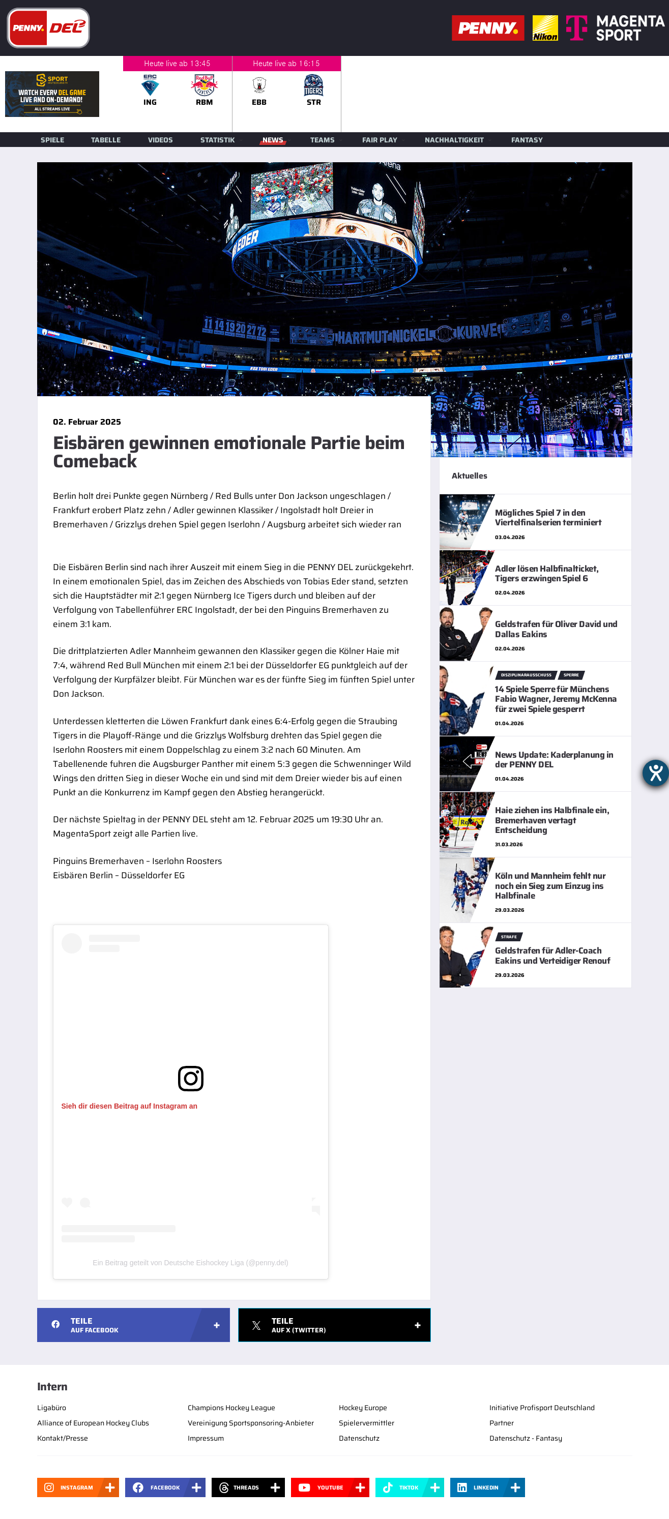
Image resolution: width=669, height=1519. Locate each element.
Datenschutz (359, 1438)
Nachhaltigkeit (454, 139)
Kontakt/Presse (62, 1438)
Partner (501, 1422)
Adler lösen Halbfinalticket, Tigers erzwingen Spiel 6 (547, 573)
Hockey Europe (363, 1407)
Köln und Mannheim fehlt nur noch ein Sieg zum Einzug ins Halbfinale (550, 885)
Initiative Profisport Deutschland (542, 1407)
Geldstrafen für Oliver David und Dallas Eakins (556, 628)
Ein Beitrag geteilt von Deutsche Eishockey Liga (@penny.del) (190, 1263)
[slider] (396, 94)
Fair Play (379, 139)
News (273, 139)
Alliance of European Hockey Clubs (93, 1422)
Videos (160, 139)
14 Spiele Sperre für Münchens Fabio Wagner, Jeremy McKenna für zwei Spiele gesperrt (556, 699)
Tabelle (106, 139)
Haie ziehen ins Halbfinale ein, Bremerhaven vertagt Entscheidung (552, 820)
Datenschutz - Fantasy (525, 1438)
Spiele (52, 139)
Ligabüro (51, 1407)
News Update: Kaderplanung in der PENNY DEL (554, 759)
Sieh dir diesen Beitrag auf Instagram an (130, 1106)
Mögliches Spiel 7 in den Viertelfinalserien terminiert (548, 517)
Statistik (217, 139)
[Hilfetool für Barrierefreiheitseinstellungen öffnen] (656, 773)
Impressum (206, 1438)
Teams (322, 139)
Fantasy (527, 139)
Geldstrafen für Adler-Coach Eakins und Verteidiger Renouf (552, 955)
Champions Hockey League (231, 1407)
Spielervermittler (366, 1422)
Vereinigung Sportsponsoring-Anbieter (251, 1422)
